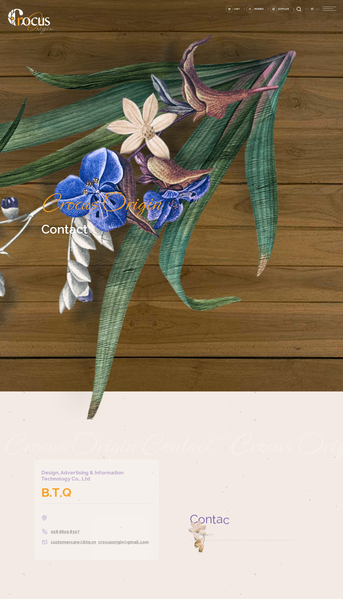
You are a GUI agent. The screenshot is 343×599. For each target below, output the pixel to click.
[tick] (283, 395)
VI (312, 8)
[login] (247, 8)
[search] (299, 8)
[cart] (220, 8)
